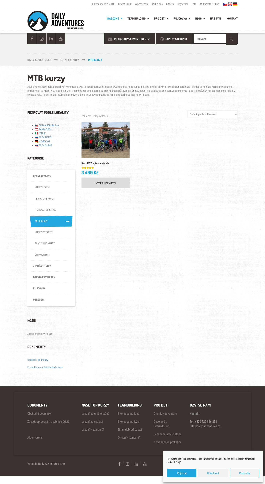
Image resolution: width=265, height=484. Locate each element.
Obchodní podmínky (37, 367)
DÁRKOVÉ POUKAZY (45, 283)
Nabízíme (113, 18)
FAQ (193, 4)
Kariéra (170, 4)
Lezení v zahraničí (92, 437)
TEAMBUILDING (136, 18)
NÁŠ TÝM (215, 18)
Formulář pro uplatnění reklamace (45, 375)
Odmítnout (213, 473)
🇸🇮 (36, 137)
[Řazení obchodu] (212, 114)
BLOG (198, 18)
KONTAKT (232, 18)
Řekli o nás (157, 4)
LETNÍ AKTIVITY (42, 176)
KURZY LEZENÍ (43, 188)
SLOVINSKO (45, 137)
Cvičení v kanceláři (129, 445)
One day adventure (165, 421)
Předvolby (244, 473)
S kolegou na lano (128, 421)
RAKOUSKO (45, 129)
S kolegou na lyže (128, 429)
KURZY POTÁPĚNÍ (45, 236)
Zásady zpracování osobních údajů (48, 429)
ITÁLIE (42, 133)
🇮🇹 (36, 133)
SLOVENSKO (45, 145)
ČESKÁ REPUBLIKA (49, 125)
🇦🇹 (36, 129)
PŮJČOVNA (180, 18)
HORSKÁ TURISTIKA (46, 212)
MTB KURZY (51, 224)
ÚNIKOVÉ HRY (42, 259)
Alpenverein (141, 4)
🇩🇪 (36, 141)
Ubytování (182, 4)
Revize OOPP (125, 4)
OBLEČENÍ (39, 307)
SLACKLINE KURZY (45, 248)
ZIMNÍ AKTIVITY (42, 271)
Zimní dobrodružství (130, 437)
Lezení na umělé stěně (95, 421)
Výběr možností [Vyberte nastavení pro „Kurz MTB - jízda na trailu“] (105, 184)
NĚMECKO (44, 141)
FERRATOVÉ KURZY (45, 200)
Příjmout (182, 473)
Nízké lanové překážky (167, 450)
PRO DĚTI (159, 18)
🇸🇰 (36, 145)
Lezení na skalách (92, 429)
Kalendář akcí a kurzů (103, 4)
